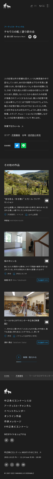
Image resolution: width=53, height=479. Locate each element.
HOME (6, 376)
